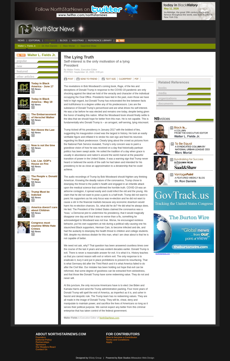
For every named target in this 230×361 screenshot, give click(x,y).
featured (22, 71)
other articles (25, 76)
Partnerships (42, 342)
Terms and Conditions (117, 339)
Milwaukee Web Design (142, 358)
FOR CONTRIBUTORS (123, 334)
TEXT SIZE (111, 79)
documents (166, 103)
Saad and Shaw (88, 46)
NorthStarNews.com (109, 318)
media (162, 93)
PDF (137, 79)
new (19, 66)
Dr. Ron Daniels (49, 46)
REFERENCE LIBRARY (100, 40)
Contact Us (41, 349)
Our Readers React (46, 347)
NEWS (21, 40)
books (162, 87)
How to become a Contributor (121, 337)
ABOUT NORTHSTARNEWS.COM (61, 334)
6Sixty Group (95, 358)
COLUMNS (50, 40)
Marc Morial (69, 46)
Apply (109, 342)
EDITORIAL (35, 40)
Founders (41, 337)
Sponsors (41, 344)
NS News (36, 89)
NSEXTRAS (78, 40)
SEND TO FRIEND (88, 79)
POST (70, 79)
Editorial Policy (44, 339)
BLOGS (64, 40)
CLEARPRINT (125, 79)
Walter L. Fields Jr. (27, 46)
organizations (167, 98)
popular (22, 61)
